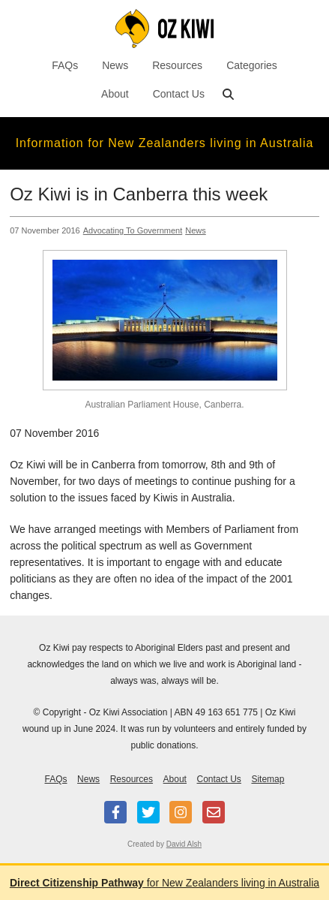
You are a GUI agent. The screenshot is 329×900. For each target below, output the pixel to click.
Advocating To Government (132, 230)
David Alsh (184, 844)
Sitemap (267, 779)
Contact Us (179, 94)
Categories (251, 65)
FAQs (65, 65)
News (115, 65)
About (115, 94)
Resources (177, 65)
